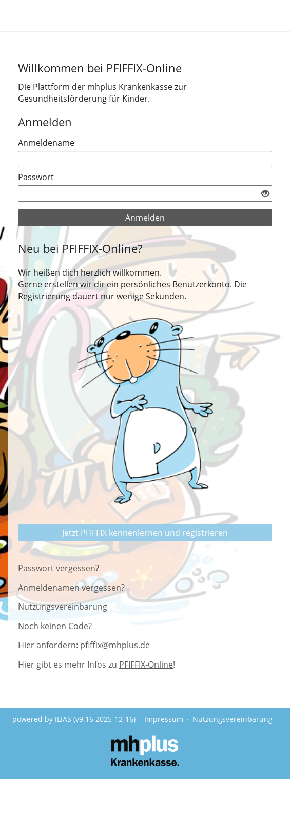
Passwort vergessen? (58, 568)
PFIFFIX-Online (146, 664)
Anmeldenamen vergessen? (71, 587)
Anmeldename (46, 142)
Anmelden (145, 217)
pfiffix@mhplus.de (115, 645)
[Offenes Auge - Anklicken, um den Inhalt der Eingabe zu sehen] (265, 194)
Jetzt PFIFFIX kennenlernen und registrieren (145, 532)
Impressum (163, 719)
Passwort (36, 177)
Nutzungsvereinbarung (62, 606)
